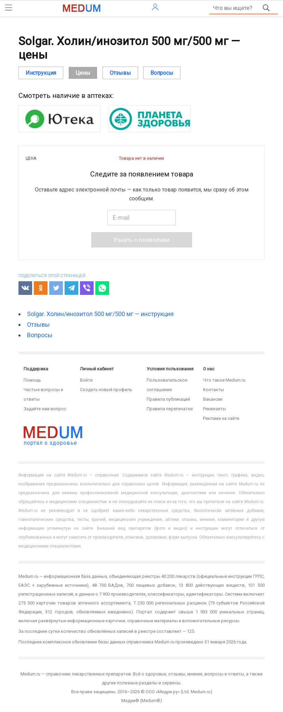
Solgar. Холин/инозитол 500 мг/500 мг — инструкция (100, 313)
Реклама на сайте (221, 418)
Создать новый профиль (106, 389)
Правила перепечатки (170, 408)
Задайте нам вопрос (45, 408)
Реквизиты (214, 408)
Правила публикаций (168, 399)
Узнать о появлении (141, 239)
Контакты (213, 389)
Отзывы (38, 324)
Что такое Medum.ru (224, 380)
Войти (86, 380)
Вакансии (213, 399)
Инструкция (41, 73)
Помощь (32, 380)
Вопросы (40, 335)
